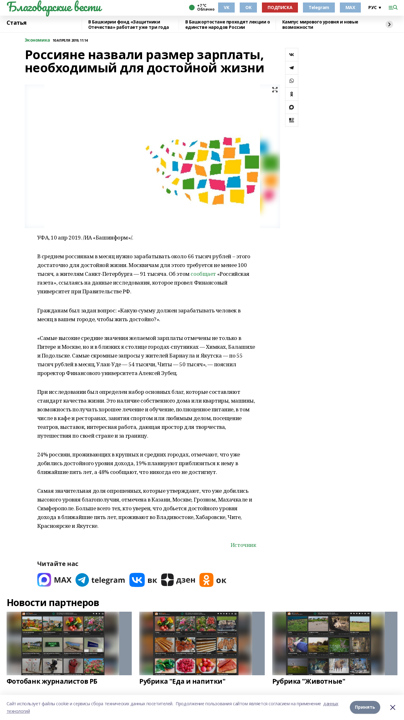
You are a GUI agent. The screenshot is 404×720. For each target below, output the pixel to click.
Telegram (319, 7)
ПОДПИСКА (280, 7)
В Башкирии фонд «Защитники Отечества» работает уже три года (128, 24)
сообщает (203, 273)
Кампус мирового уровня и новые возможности (320, 24)
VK (226, 7)
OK (248, 7)
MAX (350, 7)
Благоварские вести (54, 7)
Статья (17, 22)
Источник (243, 544)
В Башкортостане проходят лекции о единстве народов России (227, 24)
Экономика (37, 40)
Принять (365, 707)
